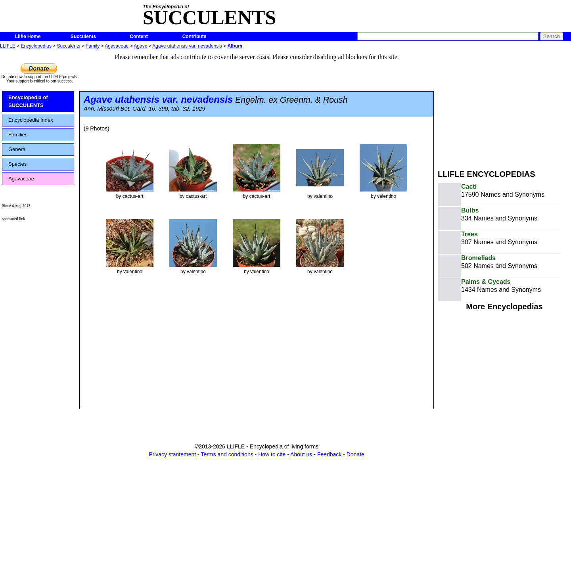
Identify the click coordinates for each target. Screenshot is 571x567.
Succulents (83, 36)
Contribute (194, 36)
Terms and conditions (227, 454)
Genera (16, 149)
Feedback (329, 454)
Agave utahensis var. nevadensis (187, 46)
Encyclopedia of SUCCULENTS (28, 101)
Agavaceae (116, 46)
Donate (355, 454)
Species (17, 164)
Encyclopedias (36, 46)
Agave (140, 46)
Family (93, 46)
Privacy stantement (172, 454)
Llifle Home (28, 36)
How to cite (272, 454)
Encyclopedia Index (30, 120)
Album (234, 46)
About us (301, 454)
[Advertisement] (504, 106)
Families (17, 135)
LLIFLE (7, 46)
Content (139, 36)
